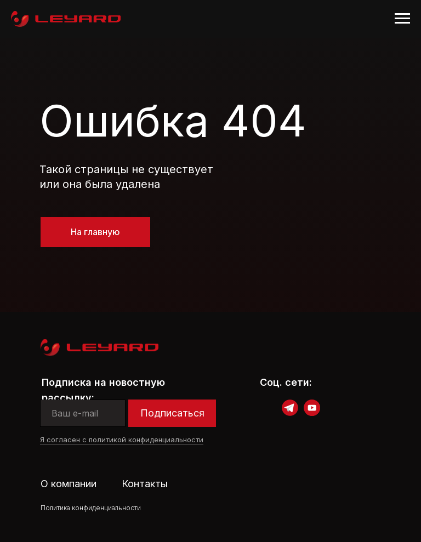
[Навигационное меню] (402, 18)
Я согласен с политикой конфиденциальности (121, 439)
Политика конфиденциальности (91, 508)
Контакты (145, 483)
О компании (68, 483)
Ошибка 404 (172, 120)
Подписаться (172, 413)
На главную (95, 231)
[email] (83, 413)
